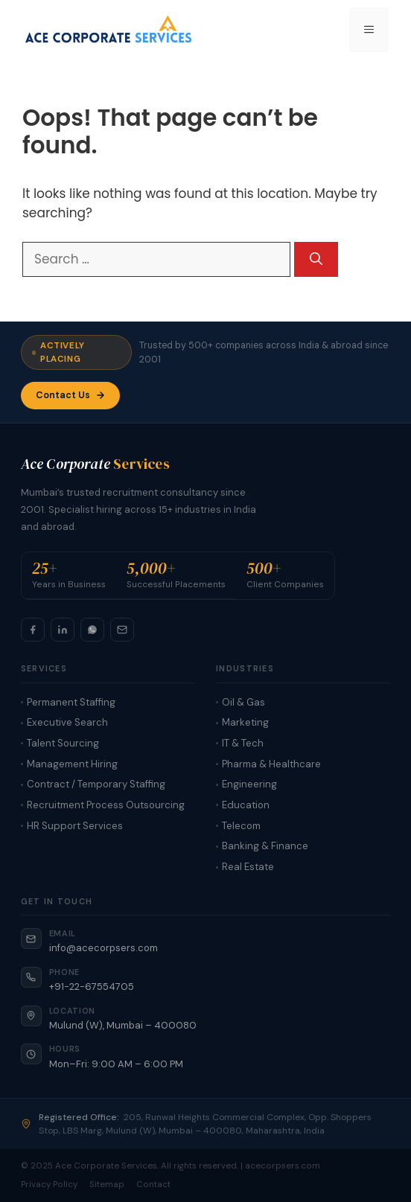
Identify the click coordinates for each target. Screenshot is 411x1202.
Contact (153, 1184)
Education (246, 805)
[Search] (316, 260)
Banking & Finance (265, 846)
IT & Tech (243, 743)
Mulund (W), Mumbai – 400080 (123, 1025)
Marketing (245, 722)
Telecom (241, 825)
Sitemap (106, 1184)
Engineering (249, 784)
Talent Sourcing (63, 743)
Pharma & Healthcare (271, 764)
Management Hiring (72, 764)
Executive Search (67, 722)
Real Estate (248, 866)
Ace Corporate (95, 463)
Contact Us (70, 395)
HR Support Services (75, 825)
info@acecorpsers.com (103, 948)
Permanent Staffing (71, 702)
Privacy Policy (49, 1184)
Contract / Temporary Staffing (96, 784)
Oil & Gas (243, 702)
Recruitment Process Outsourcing (106, 805)
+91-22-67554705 (91, 986)
